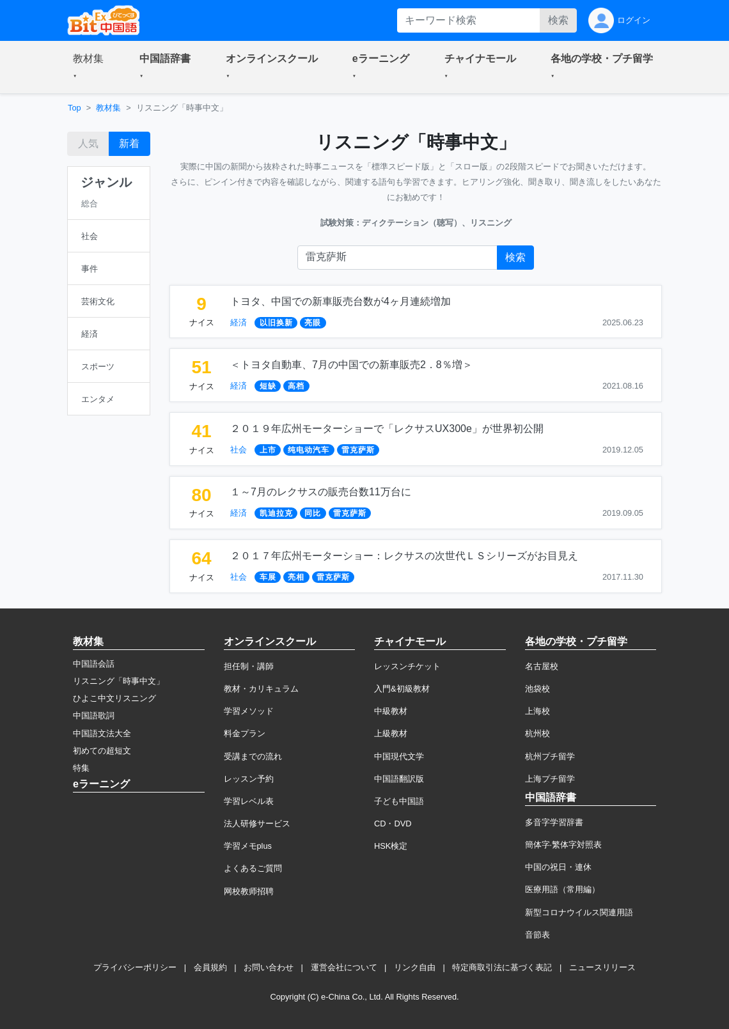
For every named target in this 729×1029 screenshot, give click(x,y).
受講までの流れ (253, 756)
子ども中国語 (399, 801)
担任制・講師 (249, 666)
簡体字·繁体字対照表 (563, 844)
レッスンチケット (407, 666)
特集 (81, 768)
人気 (88, 143)
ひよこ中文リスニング (114, 698)
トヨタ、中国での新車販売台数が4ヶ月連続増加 (340, 301)
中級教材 (390, 711)
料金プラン (244, 733)
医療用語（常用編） (562, 889)
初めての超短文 (102, 750)
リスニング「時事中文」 (118, 681)
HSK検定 (390, 846)
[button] (91, 67)
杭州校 (537, 733)
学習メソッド (249, 711)
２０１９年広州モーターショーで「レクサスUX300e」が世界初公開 (387, 428)
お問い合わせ (269, 967)
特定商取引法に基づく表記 (502, 967)
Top (74, 107)
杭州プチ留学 (550, 756)
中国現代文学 (399, 756)
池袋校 (537, 688)
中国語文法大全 (102, 733)
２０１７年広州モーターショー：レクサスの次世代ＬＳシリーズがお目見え (404, 555)
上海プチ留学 (550, 779)
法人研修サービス (257, 823)
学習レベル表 (249, 801)
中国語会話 (93, 664)
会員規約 (210, 967)
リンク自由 (414, 967)
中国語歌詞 (93, 715)
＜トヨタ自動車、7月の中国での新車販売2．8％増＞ (351, 364)
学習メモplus (248, 846)
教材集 (108, 107)
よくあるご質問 (253, 868)
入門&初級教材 (402, 688)
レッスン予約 (249, 779)
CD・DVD (393, 823)
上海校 (537, 711)
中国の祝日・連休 (558, 867)
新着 (129, 143)
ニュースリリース (602, 967)
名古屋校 (541, 666)
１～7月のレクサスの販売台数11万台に (320, 491)
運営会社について (344, 967)
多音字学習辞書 (554, 822)
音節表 (537, 935)
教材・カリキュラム (261, 688)
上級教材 (390, 733)
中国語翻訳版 (399, 779)
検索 (558, 20)
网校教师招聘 (249, 891)
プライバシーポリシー (134, 967)
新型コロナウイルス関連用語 (579, 912)
